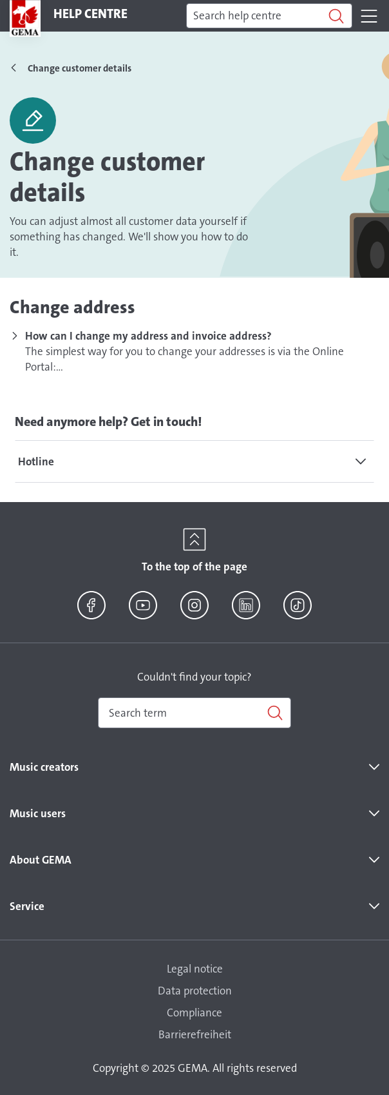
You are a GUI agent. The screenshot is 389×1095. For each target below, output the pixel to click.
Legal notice (195, 969)
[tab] (194, 461)
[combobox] (194, 712)
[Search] (269, 16)
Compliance (194, 1012)
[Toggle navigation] (369, 16)
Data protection (195, 991)
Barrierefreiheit (194, 1034)
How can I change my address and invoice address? (148, 336)
